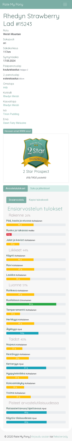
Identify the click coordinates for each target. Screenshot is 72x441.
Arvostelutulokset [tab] (15, 188)
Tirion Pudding (11, 114)
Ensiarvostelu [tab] (16, 199)
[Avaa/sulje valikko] (65, 4)
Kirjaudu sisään (40, 436)
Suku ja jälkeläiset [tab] (40, 188)
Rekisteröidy (60, 436)
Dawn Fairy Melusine (14, 122)
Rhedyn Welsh (11, 96)
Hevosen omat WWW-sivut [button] (18, 131)
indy (5, 87)
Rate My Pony (13, 4)
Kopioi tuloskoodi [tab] (38, 199)
